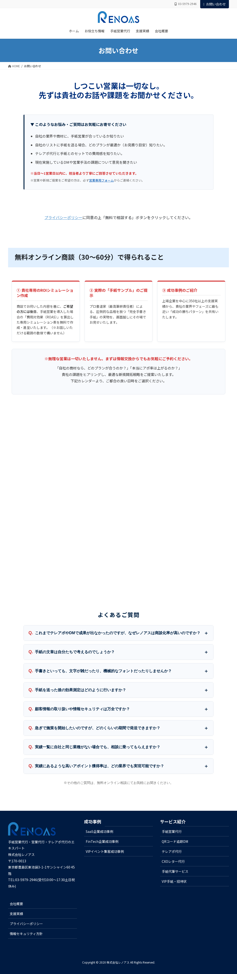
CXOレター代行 (173, 861)
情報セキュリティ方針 (26, 933)
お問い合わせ (214, 4)
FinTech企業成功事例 (102, 841)
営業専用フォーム (101, 180)
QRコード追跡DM (175, 841)
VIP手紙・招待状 (174, 881)
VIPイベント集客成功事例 (105, 851)
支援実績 (16, 913)
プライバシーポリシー (63, 217)
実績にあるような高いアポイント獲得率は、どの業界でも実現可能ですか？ (99, 766)
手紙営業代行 (172, 831)
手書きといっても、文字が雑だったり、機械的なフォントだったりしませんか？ (103, 671)
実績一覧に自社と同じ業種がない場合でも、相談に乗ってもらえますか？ (97, 747)
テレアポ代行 (172, 851)
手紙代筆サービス (175, 871)
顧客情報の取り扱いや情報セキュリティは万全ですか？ (82, 709)
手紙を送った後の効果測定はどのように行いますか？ (80, 690)
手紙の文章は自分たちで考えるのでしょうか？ (75, 652)
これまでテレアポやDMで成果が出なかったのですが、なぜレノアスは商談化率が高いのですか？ (117, 633)
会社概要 (16, 903)
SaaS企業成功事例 (99, 831)
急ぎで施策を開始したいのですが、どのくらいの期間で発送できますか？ (97, 728)
